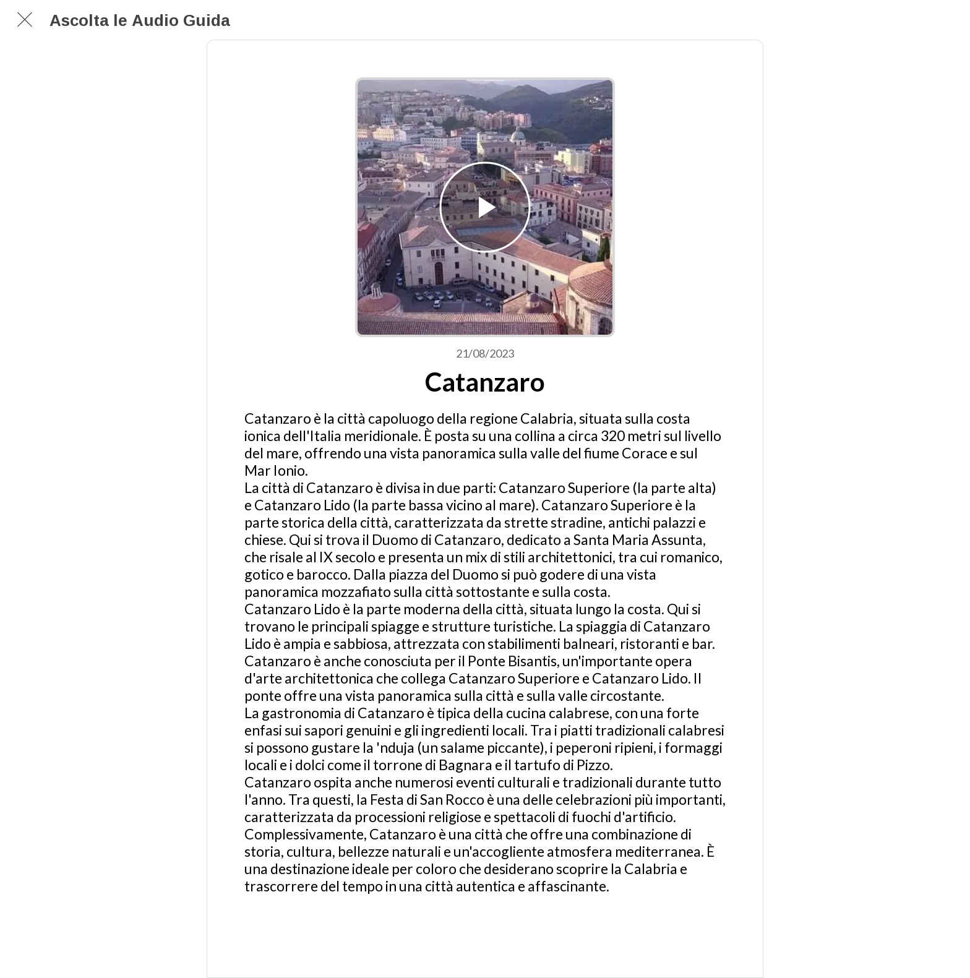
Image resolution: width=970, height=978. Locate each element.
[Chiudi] (24, 19)
